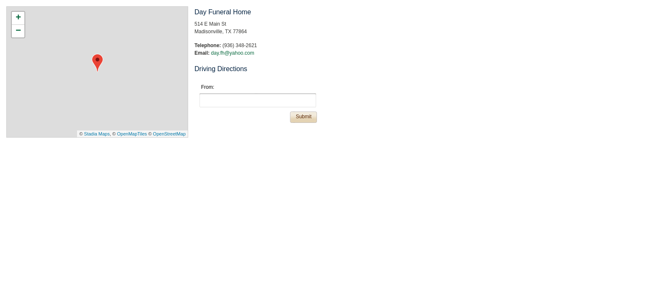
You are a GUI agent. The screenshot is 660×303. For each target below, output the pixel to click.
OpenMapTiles (132, 133)
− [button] (18, 31)
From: (207, 87)
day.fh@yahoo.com (232, 53)
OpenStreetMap (169, 133)
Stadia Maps (97, 133)
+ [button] (18, 18)
